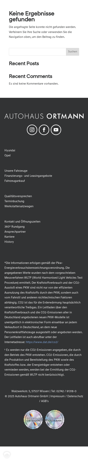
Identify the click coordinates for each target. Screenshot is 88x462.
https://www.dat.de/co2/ (42, 342)
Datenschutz (75, 396)
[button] (82, 6)
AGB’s (45, 401)
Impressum (57, 396)
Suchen (72, 51)
